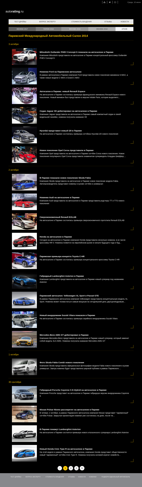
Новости (125, 22)
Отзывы (108, 22)
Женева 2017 (22, 29)
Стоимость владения (81, 22)
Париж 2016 (48, 29)
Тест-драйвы (20, 22)
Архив (124, 29)
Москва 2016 (74, 29)
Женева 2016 (101, 29)
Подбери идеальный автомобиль (116, 477)
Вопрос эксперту (47, 22)
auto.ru (15, 11)
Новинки (93, 477)
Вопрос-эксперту (33, 477)
